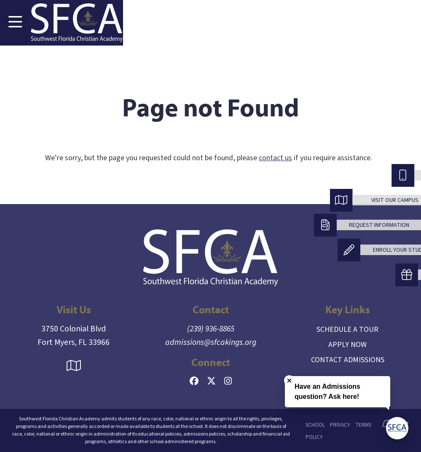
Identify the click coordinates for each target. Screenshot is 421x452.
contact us (275, 158)
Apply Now (347, 344)
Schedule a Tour (347, 329)
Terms (363, 425)
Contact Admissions (347, 360)
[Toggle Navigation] (15, 23)
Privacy (340, 425)
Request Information (379, 225)
